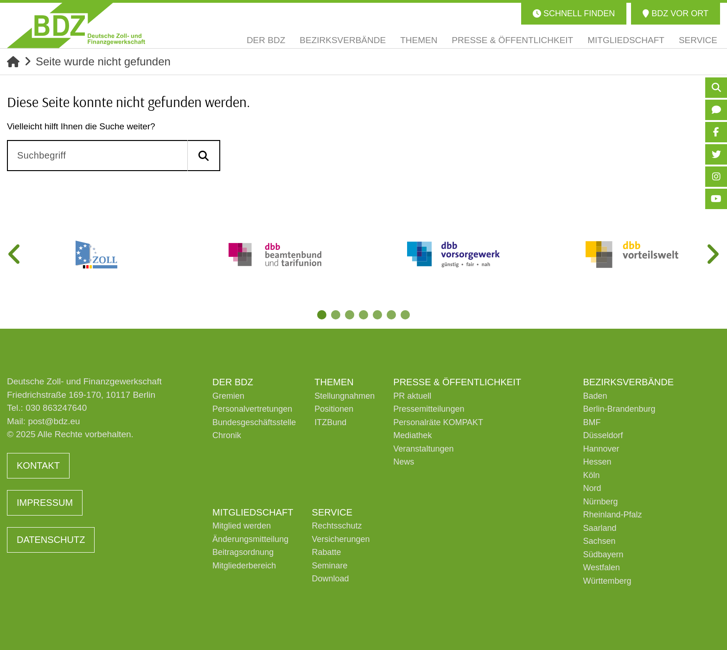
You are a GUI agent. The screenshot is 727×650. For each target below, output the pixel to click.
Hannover (601, 448)
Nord (592, 488)
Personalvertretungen (252, 409)
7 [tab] (405, 314)
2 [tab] (335, 314)
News (403, 461)
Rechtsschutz (337, 525)
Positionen (333, 409)
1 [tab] (321, 314)
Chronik (226, 435)
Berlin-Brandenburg (619, 409)
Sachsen (599, 541)
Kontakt (38, 465)
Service (332, 512)
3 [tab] (349, 314)
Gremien (228, 396)
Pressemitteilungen (428, 409)
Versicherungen (341, 539)
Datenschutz (51, 540)
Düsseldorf (603, 435)
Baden (595, 396)
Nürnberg (600, 501)
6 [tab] (391, 314)
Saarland (599, 528)
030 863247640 (56, 408)
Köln (591, 475)
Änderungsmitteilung (250, 539)
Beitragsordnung (243, 552)
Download (330, 578)
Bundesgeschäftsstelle (254, 422)
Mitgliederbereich (244, 565)
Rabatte (326, 552)
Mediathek (412, 435)
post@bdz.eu (54, 421)
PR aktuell (412, 396)
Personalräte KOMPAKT (438, 422)
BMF (591, 422)
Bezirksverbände (628, 382)
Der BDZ (232, 382)
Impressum (45, 502)
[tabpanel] (96, 254)
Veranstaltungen (423, 448)
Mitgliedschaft (252, 512)
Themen (333, 382)
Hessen (597, 461)
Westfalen (601, 567)
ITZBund (330, 422)
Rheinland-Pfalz (612, 514)
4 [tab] (363, 314)
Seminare (330, 565)
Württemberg (607, 581)
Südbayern (603, 554)
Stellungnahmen (344, 396)
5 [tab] (377, 314)
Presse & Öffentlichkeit (457, 382)
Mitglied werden (241, 525)
